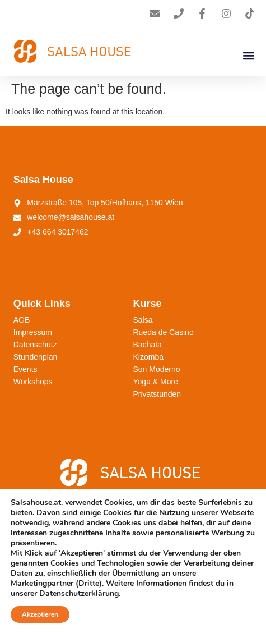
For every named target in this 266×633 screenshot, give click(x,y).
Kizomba (148, 357)
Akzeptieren (40, 614)
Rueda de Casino (163, 332)
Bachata (147, 344)
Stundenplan (35, 357)
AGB (21, 320)
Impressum (32, 332)
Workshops (33, 382)
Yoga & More (155, 382)
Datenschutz (35, 344)
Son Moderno (156, 369)
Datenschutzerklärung (79, 593)
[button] (248, 55)
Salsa (143, 320)
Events (25, 369)
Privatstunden (157, 394)
